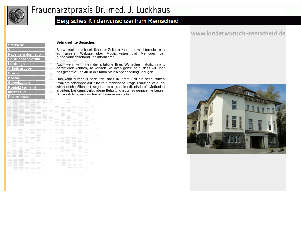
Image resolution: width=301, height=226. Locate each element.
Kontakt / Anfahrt (22, 87)
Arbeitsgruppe (20, 68)
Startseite (16, 45)
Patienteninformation (25, 54)
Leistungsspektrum (24, 59)
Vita (11, 49)
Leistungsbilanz (21, 64)
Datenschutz (18, 97)
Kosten (14, 78)
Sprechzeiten (19, 82)
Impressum (17, 92)
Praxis (13, 73)
